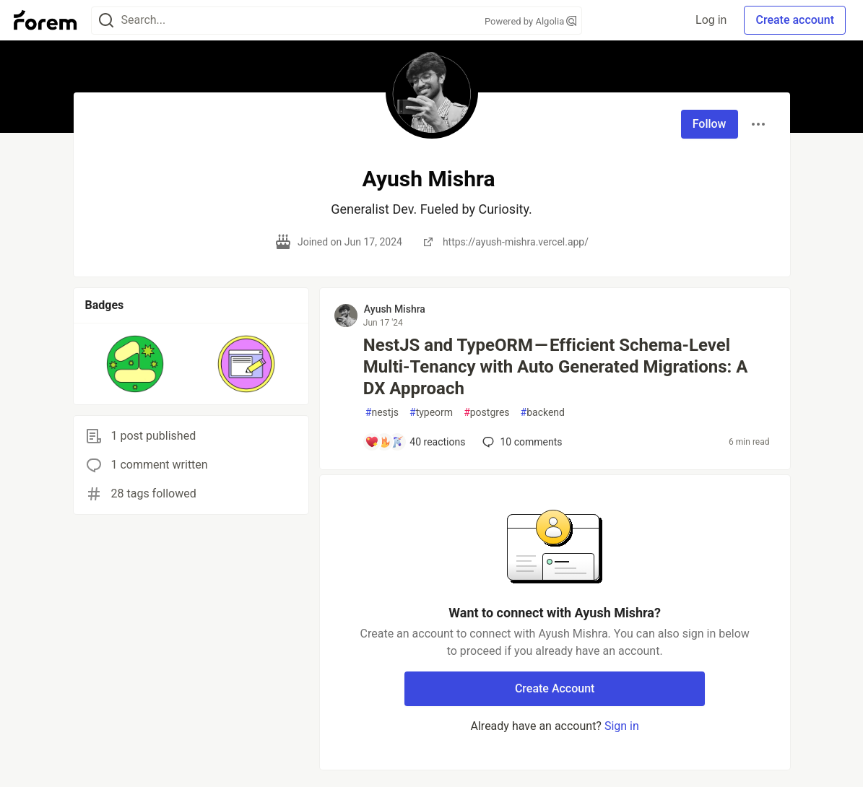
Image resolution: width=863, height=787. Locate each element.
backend (543, 412)
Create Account (555, 688)
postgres (486, 412)
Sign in (621, 726)
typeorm (431, 412)
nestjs (382, 412)
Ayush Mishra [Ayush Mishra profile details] (394, 309)
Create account (794, 20)
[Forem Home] (45, 20)
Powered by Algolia (531, 21)
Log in (711, 20)
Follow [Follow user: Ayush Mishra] (710, 124)
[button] (135, 364)
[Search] (106, 20)
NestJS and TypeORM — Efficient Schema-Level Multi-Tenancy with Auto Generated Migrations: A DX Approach (555, 367)
